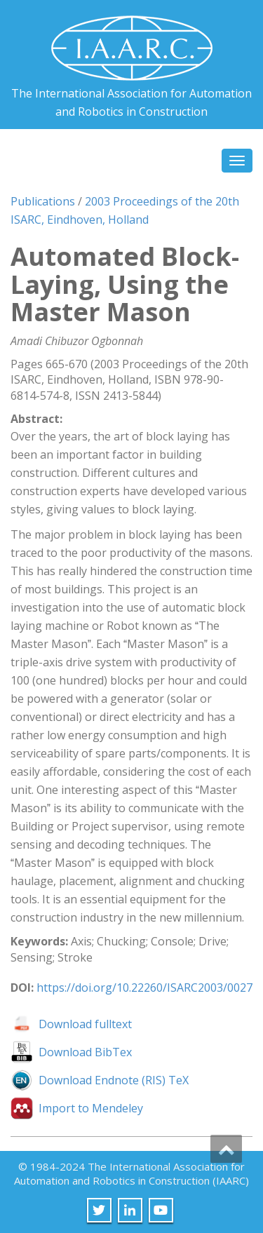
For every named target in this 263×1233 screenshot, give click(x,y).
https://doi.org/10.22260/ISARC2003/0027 (144, 987)
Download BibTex (85, 1052)
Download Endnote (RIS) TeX (114, 1080)
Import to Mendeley (91, 1108)
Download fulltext (85, 1024)
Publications (43, 201)
